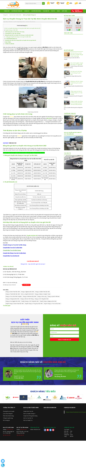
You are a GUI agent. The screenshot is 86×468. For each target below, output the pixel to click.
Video (58, 11)
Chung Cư (26, 11)
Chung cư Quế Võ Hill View (53, 296)
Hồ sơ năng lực (6, 420)
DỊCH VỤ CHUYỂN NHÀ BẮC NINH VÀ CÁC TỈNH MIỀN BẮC (72, 133)
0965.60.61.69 (10, 429)
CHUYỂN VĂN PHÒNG (36, 11)
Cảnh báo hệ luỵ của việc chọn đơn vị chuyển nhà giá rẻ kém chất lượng (76, 54)
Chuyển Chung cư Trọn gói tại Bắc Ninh (34, 303)
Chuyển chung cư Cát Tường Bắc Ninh (30, 301)
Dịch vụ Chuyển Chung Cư (29, 15)
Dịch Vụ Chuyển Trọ (27, 420)
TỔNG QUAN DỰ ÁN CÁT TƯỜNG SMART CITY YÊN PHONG (76, 93)
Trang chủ (6, 11)
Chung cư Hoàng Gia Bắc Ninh (12, 298)
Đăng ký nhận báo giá (64, 339)
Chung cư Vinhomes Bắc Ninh (29, 296)
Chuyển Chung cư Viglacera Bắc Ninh (48, 301)
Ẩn (26, 25)
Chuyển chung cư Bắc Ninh (11, 30)
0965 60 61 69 (68, 27)
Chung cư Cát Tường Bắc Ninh (41, 298)
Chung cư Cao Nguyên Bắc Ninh (13, 301)
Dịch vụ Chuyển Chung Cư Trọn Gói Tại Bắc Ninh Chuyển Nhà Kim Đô (30, 19)
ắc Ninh (50, 118)
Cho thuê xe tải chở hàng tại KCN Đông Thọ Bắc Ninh (76, 73)
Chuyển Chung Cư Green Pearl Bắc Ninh (15, 303)
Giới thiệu (64, 11)
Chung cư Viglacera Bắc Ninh (27, 291)
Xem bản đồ (6, 435)
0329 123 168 (78, 27)
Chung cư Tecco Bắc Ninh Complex (14, 296)
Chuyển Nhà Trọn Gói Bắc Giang (12, 250)
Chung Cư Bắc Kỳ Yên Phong (26, 298)
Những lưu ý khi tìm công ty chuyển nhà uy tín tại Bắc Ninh (76, 83)
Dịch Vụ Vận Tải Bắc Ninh (15, 15)
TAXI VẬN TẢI (46, 11)
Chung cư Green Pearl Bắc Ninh (13, 291)
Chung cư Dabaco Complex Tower (42, 294)
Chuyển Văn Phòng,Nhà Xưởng (30, 415)
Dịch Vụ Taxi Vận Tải (28, 418)
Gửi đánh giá (26, 284)
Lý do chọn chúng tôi (7, 413)
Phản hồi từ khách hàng (8, 415)
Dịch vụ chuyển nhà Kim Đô (27, 294)
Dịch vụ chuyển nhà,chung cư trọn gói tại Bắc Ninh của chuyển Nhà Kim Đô (22, 28)
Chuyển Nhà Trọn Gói (16, 11)
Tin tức (53, 11)
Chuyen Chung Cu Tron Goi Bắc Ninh (52, 303)
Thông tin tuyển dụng (8, 418)
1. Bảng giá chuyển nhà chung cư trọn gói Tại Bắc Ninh (18, 37)
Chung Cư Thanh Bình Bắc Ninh (13, 294)
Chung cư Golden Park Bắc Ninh (42, 291)
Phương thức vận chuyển (8, 411)
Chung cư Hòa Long (41, 296)
